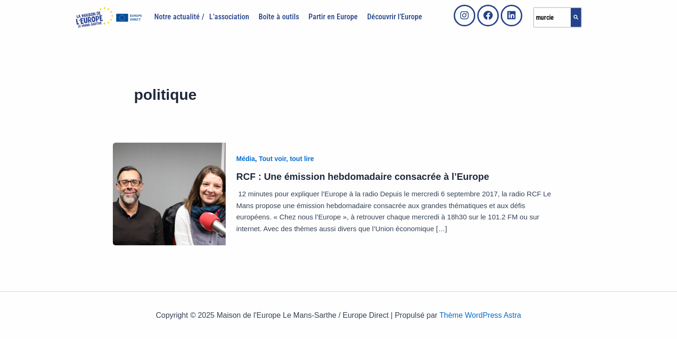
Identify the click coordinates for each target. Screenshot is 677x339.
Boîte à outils (279, 16)
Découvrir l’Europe (394, 16)
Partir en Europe (333, 16)
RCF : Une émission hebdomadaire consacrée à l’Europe (362, 176)
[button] (231, 17)
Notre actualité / (179, 16)
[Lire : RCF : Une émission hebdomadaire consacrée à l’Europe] (169, 193)
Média (245, 158)
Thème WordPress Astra (480, 315)
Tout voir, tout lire (286, 158)
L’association (229, 16)
